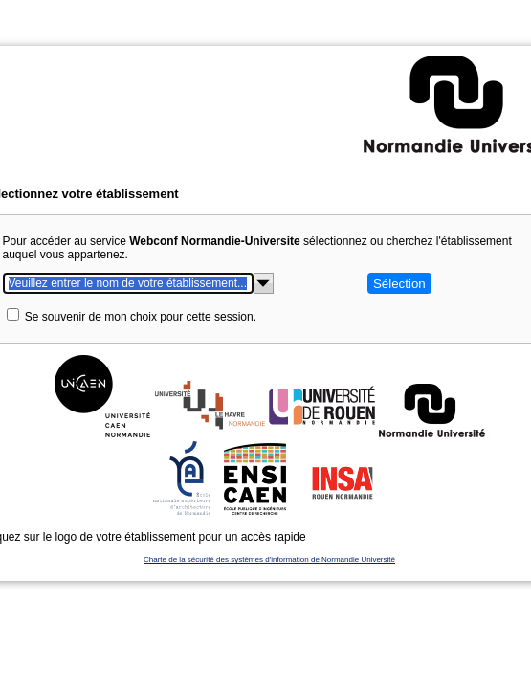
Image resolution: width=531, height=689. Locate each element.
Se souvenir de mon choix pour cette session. (165, 269)
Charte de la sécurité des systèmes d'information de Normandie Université (262, 511)
